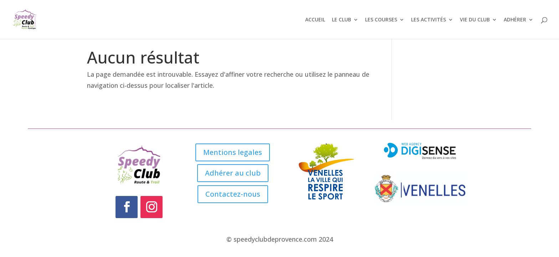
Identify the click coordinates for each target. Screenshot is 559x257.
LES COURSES (381, 20)
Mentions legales (232, 152)
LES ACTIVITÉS (428, 20)
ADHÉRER (515, 20)
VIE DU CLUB (475, 20)
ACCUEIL (315, 20)
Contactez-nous (232, 194)
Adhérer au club (233, 173)
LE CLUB (341, 20)
